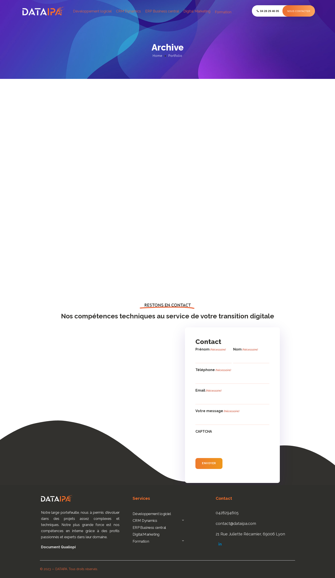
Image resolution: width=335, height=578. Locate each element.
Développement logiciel (92, 11)
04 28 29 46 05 (269, 11)
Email (208, 391)
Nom (245, 349)
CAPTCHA (203, 431)
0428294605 (227, 512)
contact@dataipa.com (236, 523)
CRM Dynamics (128, 11)
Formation (223, 12)
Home (157, 55)
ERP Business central (162, 11)
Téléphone (213, 370)
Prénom (210, 349)
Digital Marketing (196, 11)
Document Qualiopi (58, 547)
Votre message (217, 411)
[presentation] (228, 444)
